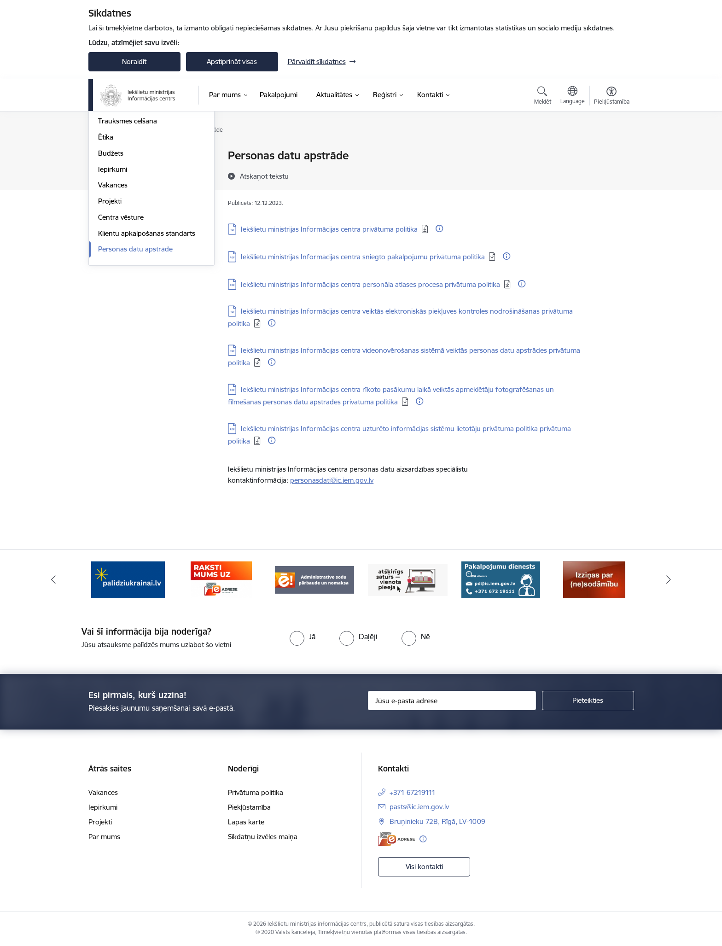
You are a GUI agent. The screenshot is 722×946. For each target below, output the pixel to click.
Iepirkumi (112, 268)
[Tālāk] (669, 580)
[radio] (302, 636)
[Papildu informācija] (439, 228)
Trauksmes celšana (127, 220)
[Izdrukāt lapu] (611, 151)
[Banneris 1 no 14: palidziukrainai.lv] (128, 579)
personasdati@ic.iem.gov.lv (331, 480)
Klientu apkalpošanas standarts (146, 332)
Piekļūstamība (249, 807)
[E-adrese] (396, 839)
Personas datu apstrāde (135, 348)
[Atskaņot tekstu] (264, 175)
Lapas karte (246, 822)
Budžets (110, 252)
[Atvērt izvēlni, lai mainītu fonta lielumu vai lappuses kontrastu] (611, 97)
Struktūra (113, 172)
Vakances (113, 284)
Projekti (110, 300)
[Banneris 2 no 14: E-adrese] (221, 579)
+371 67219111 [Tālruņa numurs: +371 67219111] (413, 792)
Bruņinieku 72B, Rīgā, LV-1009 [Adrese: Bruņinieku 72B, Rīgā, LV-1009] (437, 821)
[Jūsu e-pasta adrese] (452, 700)
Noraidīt (134, 61)
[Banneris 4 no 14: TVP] (408, 579)
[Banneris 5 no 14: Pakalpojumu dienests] (500, 579)
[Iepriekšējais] (53, 580)
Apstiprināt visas (232, 61)
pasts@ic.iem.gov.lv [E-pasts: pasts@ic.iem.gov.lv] (419, 806)
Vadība (108, 156)
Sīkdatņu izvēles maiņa (262, 836)
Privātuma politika (255, 792)
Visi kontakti (424, 866)
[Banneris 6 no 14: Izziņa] (594, 579)
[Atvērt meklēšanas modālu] (543, 97)
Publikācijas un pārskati (134, 188)
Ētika (105, 236)
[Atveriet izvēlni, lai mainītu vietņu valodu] (572, 96)
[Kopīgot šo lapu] (611, 175)
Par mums (104, 836)
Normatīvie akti (121, 204)
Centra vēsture (121, 316)
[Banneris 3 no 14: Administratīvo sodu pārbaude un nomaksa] (315, 579)
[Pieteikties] (588, 700)
